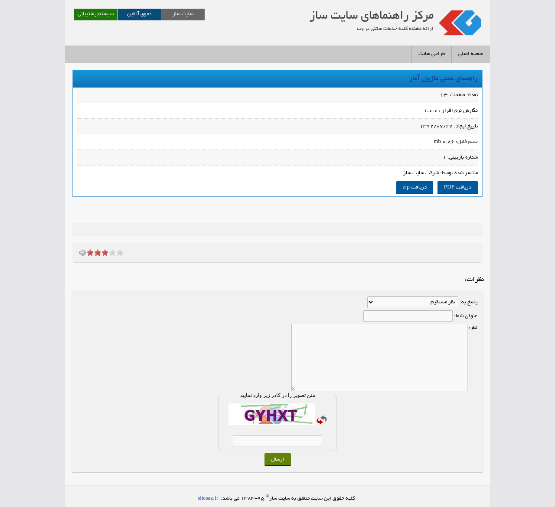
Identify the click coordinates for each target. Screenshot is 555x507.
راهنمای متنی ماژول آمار (442, 79)
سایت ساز (183, 14)
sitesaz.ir (208, 498)
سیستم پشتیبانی (96, 14)
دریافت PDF (457, 187)
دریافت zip (415, 187)
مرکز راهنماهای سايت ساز (372, 16)
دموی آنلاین (139, 14)
